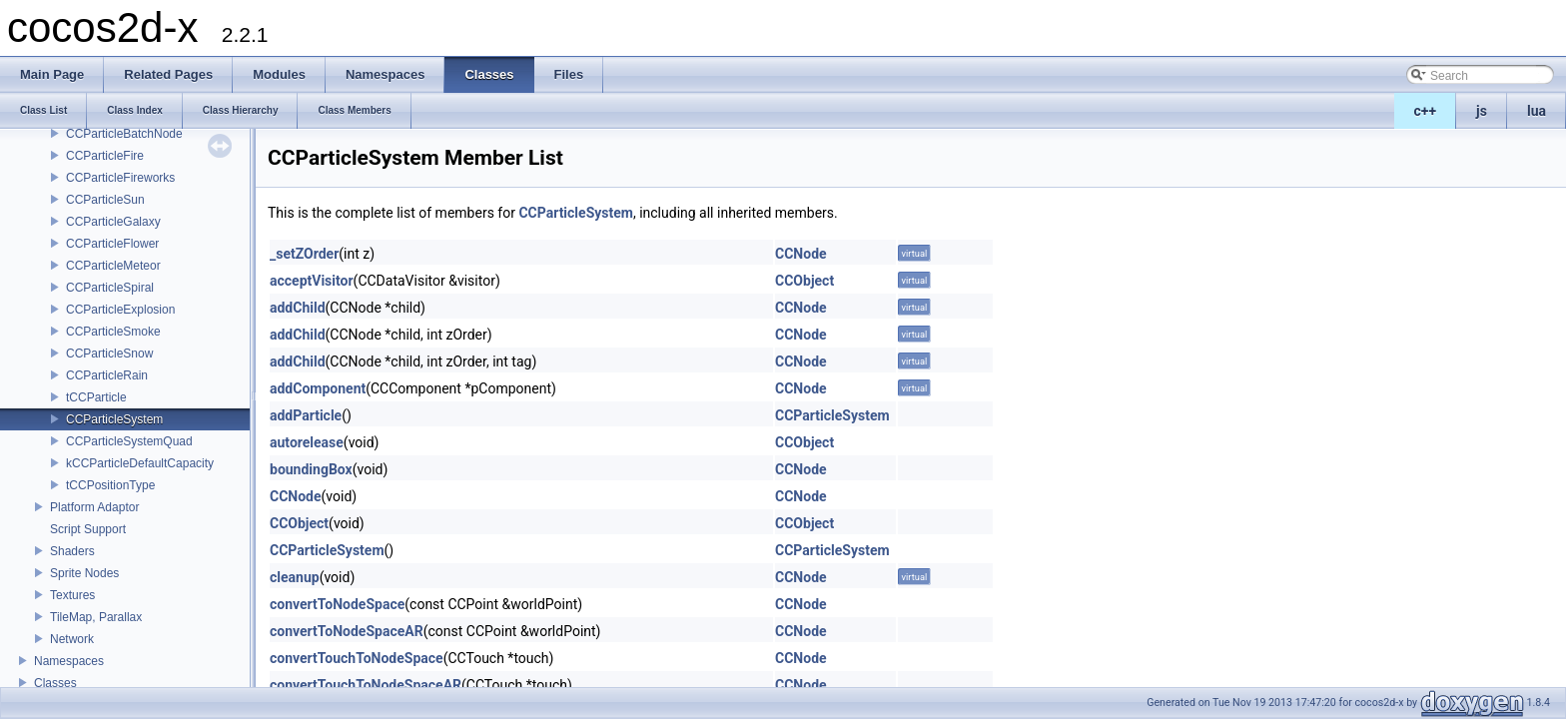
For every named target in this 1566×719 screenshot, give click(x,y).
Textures (72, 595)
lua (1536, 111)
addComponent (318, 388)
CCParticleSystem (114, 419)
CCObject (804, 281)
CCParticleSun (105, 200)
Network (72, 639)
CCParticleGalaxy (113, 222)
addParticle (306, 415)
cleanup (295, 577)
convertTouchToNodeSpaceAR (365, 685)
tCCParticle (96, 397)
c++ (1425, 111)
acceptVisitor (312, 281)
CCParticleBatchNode (124, 134)
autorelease (307, 442)
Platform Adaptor (94, 507)
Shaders (72, 551)
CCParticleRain (107, 375)
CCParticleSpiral (110, 288)
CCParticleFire (105, 156)
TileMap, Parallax (96, 617)
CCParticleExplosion (120, 310)
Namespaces (69, 661)
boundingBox (311, 469)
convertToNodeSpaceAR (346, 631)
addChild (298, 308)
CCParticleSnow (109, 353)
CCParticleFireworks (120, 178)
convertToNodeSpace (337, 604)
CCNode (801, 254)
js (1481, 111)
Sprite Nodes (84, 573)
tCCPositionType (110, 485)
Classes (55, 683)
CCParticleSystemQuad (129, 441)
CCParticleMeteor (113, 266)
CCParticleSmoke (113, 332)
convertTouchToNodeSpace (356, 658)
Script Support (88, 529)
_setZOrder (304, 254)
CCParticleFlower (112, 244)
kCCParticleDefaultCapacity (140, 463)
